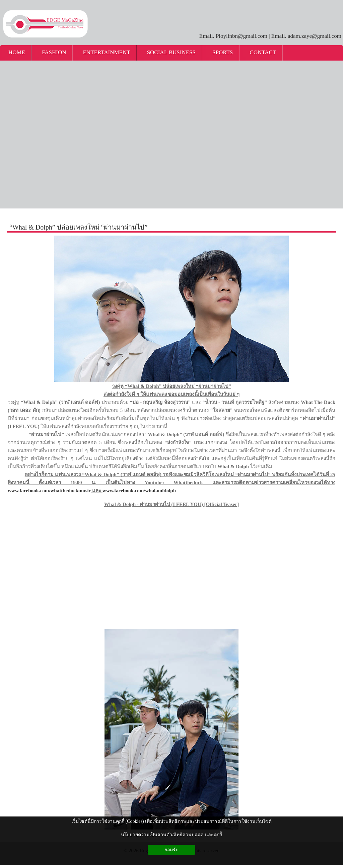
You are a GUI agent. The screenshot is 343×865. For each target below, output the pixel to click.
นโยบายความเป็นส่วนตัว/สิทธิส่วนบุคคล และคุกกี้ (171, 834)
